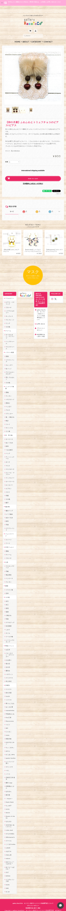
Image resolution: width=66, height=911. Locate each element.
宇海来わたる (10, 709)
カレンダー (9, 360)
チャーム (8, 326)
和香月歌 (9, 734)
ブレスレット (10, 315)
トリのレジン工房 (10, 876)
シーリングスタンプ (10, 636)
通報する (58, 189)
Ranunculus (10, 717)
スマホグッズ (10, 618)
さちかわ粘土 (10, 829)
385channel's (10, 833)
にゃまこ (9, 727)
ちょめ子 (9, 801)
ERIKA (8, 871)
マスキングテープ (10, 562)
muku (7, 731)
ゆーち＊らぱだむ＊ (10, 863)
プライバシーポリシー (41, 325)
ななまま (9, 817)
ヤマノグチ (9, 762)
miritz (8, 805)
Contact (48, 37)
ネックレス (9, 312)
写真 (7, 614)
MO (7, 724)
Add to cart (33, 174)
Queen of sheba (10, 812)
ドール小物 (9, 632)
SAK (7, 884)
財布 (7, 442)
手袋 (7, 520)
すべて (12, 207)
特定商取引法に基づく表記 (41, 331)
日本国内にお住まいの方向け (33, 179)
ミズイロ (9, 695)
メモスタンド (10, 395)
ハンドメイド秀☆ (10, 758)
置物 (7, 388)
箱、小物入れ (10, 413)
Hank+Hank (10, 797)
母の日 (8, 659)
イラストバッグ (10, 356)
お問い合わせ (41, 319)
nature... (9, 854)
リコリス (9, 685)
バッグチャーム (10, 338)
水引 (7, 597)
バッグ (8, 449)
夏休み (8, 666)
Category (36, 37)
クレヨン (9, 577)
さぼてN (8, 847)
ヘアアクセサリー (10, 307)
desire (8, 808)
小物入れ (9, 611)
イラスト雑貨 (9, 348)
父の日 (8, 663)
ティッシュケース (10, 453)
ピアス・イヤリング (10, 298)
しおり (8, 625)
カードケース (10, 477)
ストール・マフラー (10, 469)
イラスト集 (9, 585)
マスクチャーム (10, 343)
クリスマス (9, 673)
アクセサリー (9, 294)
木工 (7, 600)
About (26, 37)
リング (8, 319)
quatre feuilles (11, 754)
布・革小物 (9, 431)
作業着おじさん (10, 782)
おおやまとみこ (10, 738)
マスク (8, 461)
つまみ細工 (9, 445)
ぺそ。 (8, 766)
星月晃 (8, 790)
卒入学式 (9, 677)
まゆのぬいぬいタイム (10, 821)
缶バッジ (9, 364)
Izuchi (8, 692)
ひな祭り (9, 656)
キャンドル (9, 423)
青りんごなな (10, 699)
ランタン (9, 391)
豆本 (7, 589)
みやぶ (8, 747)
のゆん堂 (9, 850)
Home (17, 37)
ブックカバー (10, 473)
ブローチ (9, 303)
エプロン (9, 484)
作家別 (7, 681)
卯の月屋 (9, 688)
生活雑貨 (9, 621)
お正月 (8, 645)
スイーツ (9, 535)
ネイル (8, 629)
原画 (7, 352)
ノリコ (8, 769)
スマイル (9, 836)
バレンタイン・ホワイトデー (10, 650)
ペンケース (9, 574)
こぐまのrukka (10, 840)
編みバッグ (9, 506)
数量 (6, 157)
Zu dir (8, 887)
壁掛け (8, 398)
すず (7, 868)
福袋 (7, 607)
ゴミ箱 (8, 427)
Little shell (9, 826)
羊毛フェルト (9, 543)
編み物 (7, 502)
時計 (7, 416)
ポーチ (8, 457)
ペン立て (9, 402)
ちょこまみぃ (10, 743)
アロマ (8, 406)
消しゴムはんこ (10, 373)
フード (8, 539)
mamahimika (10, 706)
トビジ (8, 720)
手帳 (7, 567)
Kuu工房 (8, 713)
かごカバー (9, 480)
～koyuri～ (9, 794)
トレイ (8, 420)
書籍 (6, 581)
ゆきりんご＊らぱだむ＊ (10, 858)
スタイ (8, 487)
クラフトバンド (10, 524)
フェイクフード (9, 530)
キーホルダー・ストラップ (10, 332)
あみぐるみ (9, 513)
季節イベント (9, 641)
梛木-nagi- (9, 778)
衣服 (7, 491)
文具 (6, 558)
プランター (9, 409)
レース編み (9, 510)
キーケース (9, 435)
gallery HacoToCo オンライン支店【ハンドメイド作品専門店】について (41, 310)
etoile (8, 880)
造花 (7, 604)
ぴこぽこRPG (10, 750)
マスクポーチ (10, 465)
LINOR (8, 843)
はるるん (9, 787)
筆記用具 (9, 570)
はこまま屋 (9, 702)
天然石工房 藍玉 (10, 774)
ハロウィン (9, 670)
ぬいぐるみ (9, 438)
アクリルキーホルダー (10, 368)
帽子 (7, 498)
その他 (8, 322)
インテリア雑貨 (9, 383)
